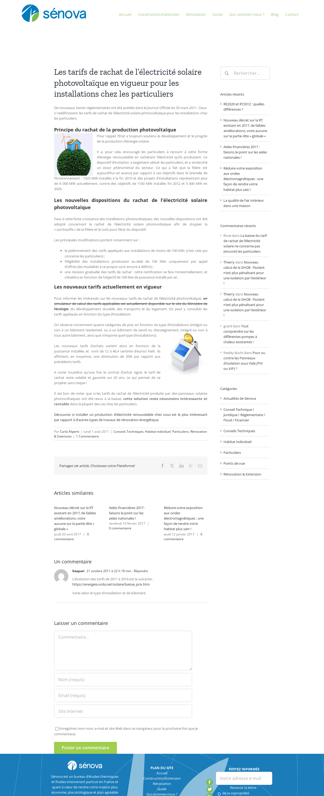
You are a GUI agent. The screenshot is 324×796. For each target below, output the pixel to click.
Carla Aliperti (69, 431)
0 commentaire (71, 536)
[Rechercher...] (245, 73)
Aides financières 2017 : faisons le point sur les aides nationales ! (127, 513)
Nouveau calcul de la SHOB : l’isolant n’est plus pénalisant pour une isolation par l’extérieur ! (244, 273)
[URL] (123, 711)
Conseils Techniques (128, 431)
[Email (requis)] (123, 695)
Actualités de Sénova (239, 398)
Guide (161, 788)
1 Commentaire (87, 436)
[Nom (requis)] (123, 679)
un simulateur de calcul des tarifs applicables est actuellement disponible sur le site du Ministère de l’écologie (130, 303)
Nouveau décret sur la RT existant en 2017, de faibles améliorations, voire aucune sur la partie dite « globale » (75, 518)
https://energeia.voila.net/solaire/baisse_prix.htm (111, 584)
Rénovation (162, 783)
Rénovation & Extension (242, 474)
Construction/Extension (162, 778)
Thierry (229, 262)
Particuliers (180, 431)
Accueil (161, 773)
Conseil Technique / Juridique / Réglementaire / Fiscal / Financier (244, 414)
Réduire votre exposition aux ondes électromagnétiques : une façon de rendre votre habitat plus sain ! (184, 518)
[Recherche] (227, 73)
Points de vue (234, 463)
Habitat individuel (158, 431)
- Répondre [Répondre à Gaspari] (139, 571)
